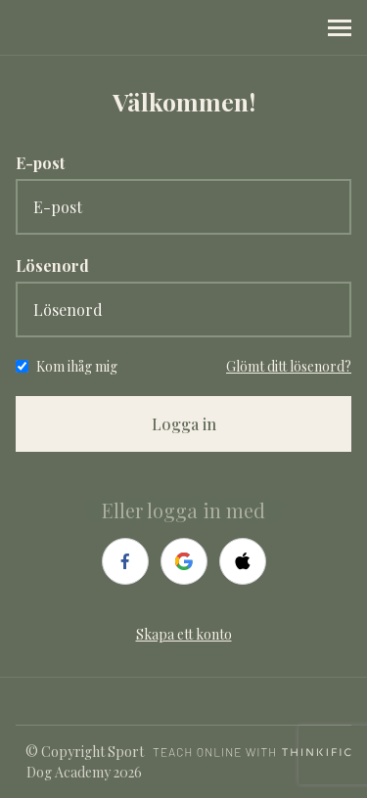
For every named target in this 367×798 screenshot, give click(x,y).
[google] (184, 561)
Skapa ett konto (184, 634)
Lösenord (52, 265)
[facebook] (125, 561)
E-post (40, 163)
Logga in (184, 424)
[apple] (242, 561)
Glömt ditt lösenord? (288, 366)
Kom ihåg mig (76, 366)
